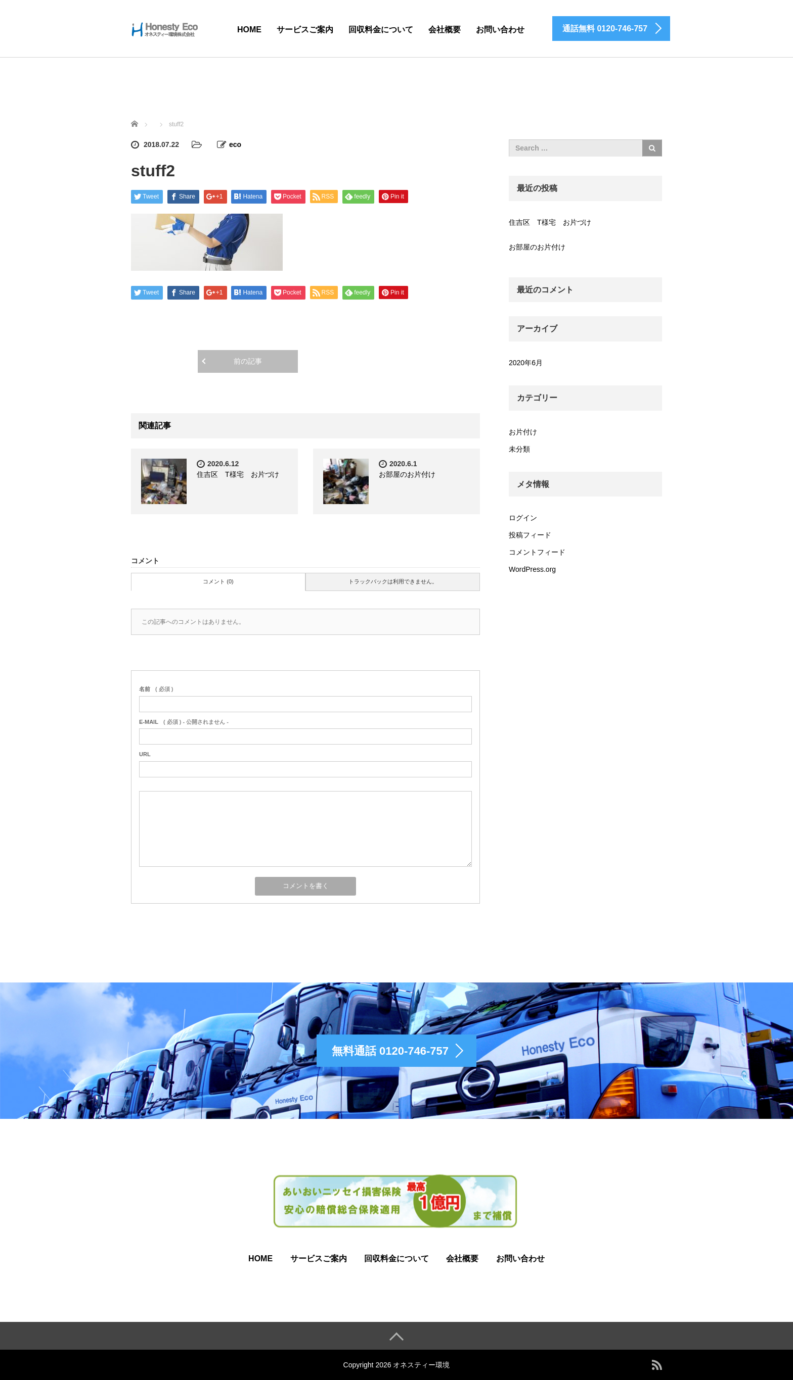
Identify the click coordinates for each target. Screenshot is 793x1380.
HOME (249, 29)
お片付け (523, 432)
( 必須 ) (156, 689)
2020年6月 (526, 363)
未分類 (519, 449)
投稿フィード (530, 535)
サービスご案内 (305, 29)
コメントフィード (537, 552)
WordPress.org (532, 569)
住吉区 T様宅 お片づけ (238, 474)
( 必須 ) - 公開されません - (184, 722)
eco (235, 144)
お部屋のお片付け (407, 474)
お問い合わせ (500, 29)
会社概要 (444, 29)
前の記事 (248, 361)
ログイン (523, 518)
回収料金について (380, 29)
